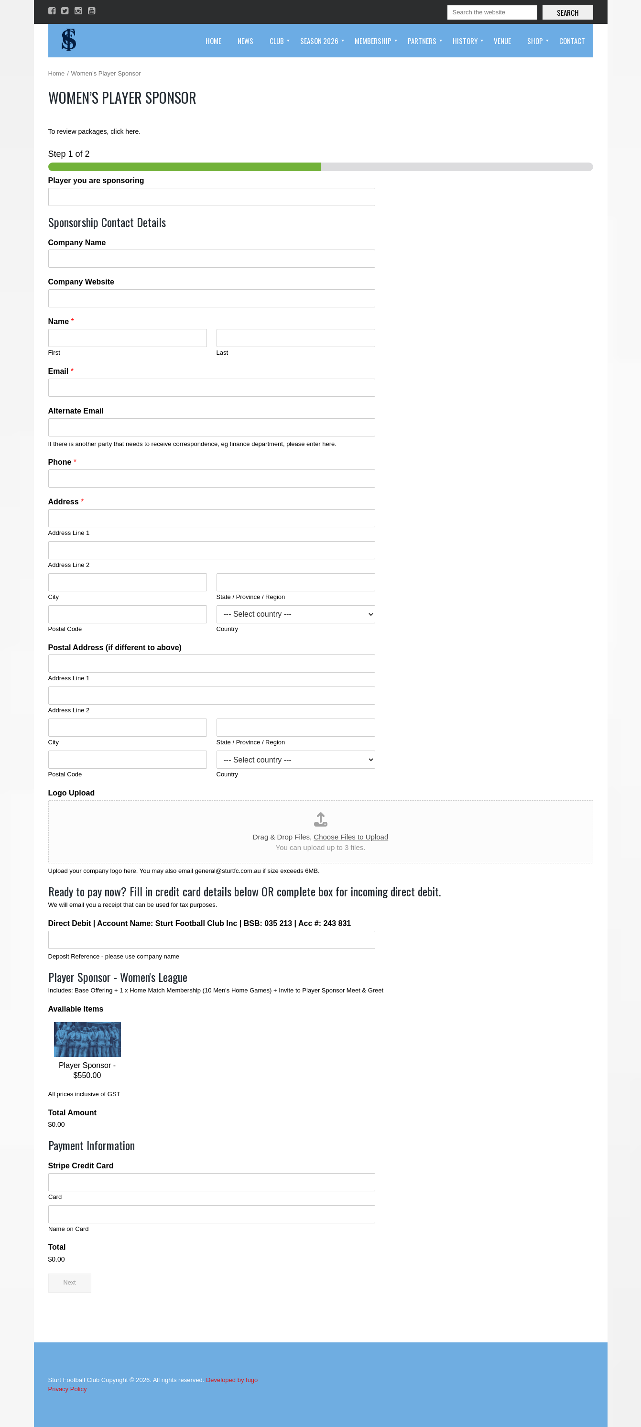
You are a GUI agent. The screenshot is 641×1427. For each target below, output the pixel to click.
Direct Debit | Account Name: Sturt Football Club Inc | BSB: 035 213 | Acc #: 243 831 (199, 923)
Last (222, 352)
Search (568, 12)
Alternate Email (76, 411)
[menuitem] (213, 40)
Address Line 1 (69, 532)
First (54, 352)
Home (56, 73)
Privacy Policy (67, 1389)
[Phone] (211, 478)
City (53, 596)
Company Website (81, 282)
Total (57, 1247)
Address (66, 502)
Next (70, 1282)
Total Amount (72, 1113)
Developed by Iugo (232, 1379)
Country (228, 628)
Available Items (76, 1009)
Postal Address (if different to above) (115, 647)
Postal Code (65, 628)
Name (61, 321)
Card (55, 1196)
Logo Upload (71, 793)
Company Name (77, 243)
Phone (62, 462)
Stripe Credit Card (81, 1166)
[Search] (492, 12)
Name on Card (68, 1228)
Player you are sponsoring (96, 180)
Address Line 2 (69, 564)
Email (61, 371)
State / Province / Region (251, 596)
